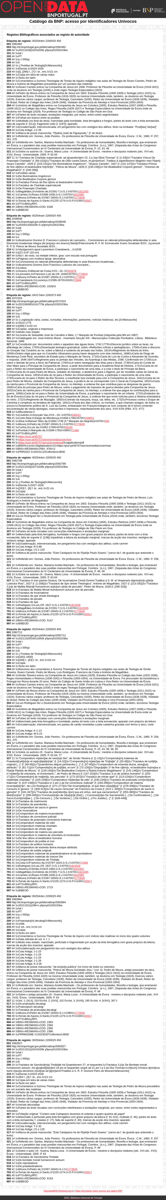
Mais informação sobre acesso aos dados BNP (98, 1191)
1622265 (83, 191)
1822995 (79, 194)
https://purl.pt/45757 (30, 436)
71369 (75, 430)
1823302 (79, 868)
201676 (71, 270)
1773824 (82, 274)
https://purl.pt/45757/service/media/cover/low (45, 439)
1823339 (75, 605)
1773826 (79, 197)
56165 (69, 427)
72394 (84, 862)
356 (107, 421)
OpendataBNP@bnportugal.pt (59, 1191)
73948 (77, 280)
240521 (76, 414)
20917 (88, 200)
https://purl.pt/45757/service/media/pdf (41, 442)
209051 (89, 418)
